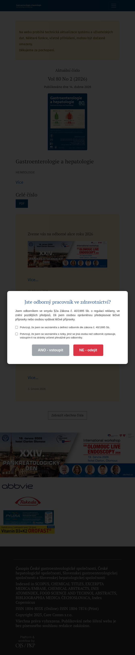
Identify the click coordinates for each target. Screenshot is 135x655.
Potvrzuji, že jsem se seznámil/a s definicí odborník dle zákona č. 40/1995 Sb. (62, 327)
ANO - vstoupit (50, 350)
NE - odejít (88, 350)
